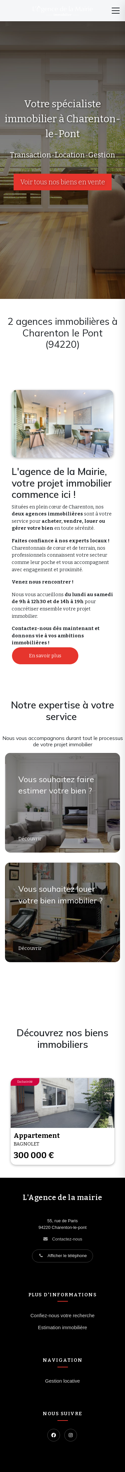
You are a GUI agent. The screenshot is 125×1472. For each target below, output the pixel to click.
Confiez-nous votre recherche (62, 1315)
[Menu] (116, 10)
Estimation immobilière (62, 1327)
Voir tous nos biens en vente (62, 182)
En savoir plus (45, 656)
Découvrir (30, 839)
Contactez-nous (67, 1239)
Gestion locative (62, 1381)
